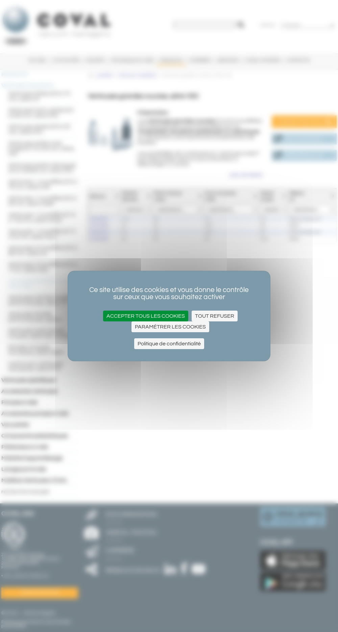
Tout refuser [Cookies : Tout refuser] (214, 316)
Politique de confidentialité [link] (169, 343)
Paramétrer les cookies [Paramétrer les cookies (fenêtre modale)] (170, 327)
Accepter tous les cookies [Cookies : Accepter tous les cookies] (145, 316)
